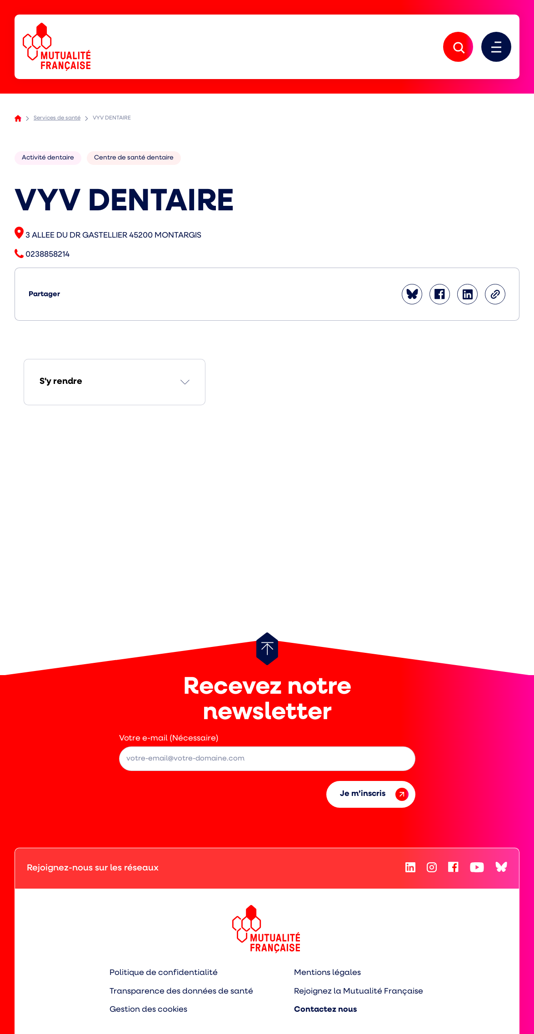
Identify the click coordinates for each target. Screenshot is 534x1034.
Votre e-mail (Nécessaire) (169, 738)
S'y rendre (61, 381)
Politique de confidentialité (164, 973)
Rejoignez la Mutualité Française (358, 991)
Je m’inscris (374, 794)
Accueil (18, 118)
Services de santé (57, 118)
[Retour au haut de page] (267, 648)
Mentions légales (327, 973)
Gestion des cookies (148, 1010)
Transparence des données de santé (181, 991)
